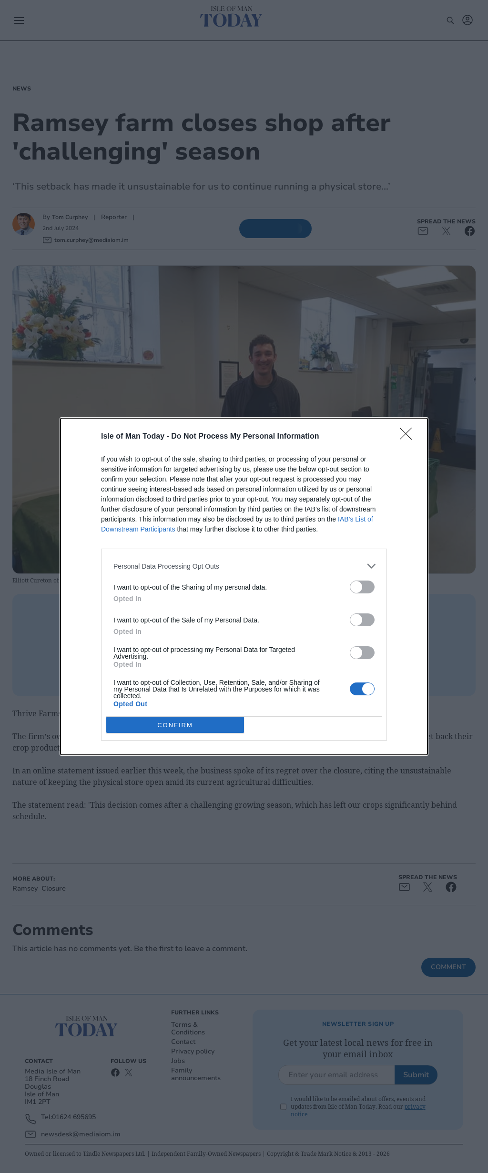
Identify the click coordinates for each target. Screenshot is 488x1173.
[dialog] (244, 586)
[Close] (409, 437)
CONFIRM (175, 724)
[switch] (362, 587)
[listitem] (244, 566)
